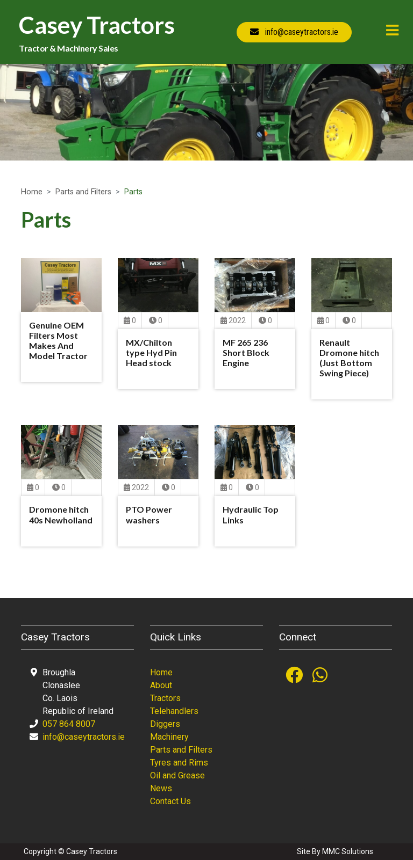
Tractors (165, 698)
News (161, 788)
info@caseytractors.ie (83, 737)
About (161, 685)
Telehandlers (174, 711)
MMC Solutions (347, 851)
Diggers (165, 724)
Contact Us (170, 801)
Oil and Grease (177, 775)
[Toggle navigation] (392, 30)
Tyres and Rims (179, 762)
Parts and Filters (83, 191)
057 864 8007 (68, 724)
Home (31, 191)
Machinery (169, 737)
